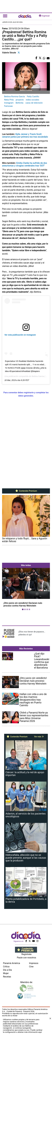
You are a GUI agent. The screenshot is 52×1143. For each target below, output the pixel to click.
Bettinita (19, 103)
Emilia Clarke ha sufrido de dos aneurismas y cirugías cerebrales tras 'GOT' (24, 164)
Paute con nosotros (26, 1075)
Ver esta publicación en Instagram (20, 335)
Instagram (9, 103)
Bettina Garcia (38, 376)
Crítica (6, 1084)
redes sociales (32, 99)
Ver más (39, 842)
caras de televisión (34, 103)
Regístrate (26, 1072)
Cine (31, 1084)
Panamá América (11, 1081)
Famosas (8, 106)
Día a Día (7, 1087)
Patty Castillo (33, 96)
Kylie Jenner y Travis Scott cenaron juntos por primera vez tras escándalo (25, 135)
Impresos (33, 1081)
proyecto (20, 99)
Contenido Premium (26, 491)
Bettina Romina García (14, 96)
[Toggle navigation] (5, 16)
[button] (5, 625)
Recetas (7, 1094)
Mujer (6, 1091)
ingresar (44, 15)
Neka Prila (9, 99)
